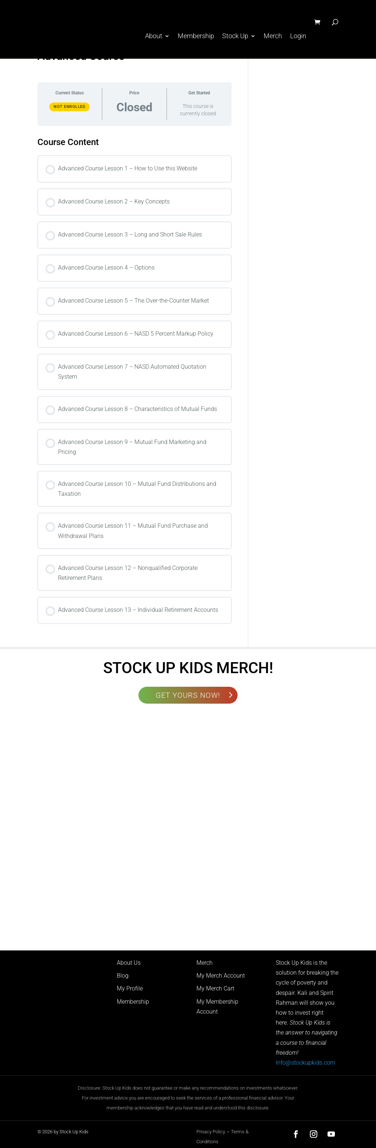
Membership (196, 36)
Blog (123, 975)
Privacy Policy (210, 1131)
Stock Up (235, 36)
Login (298, 36)
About (153, 36)
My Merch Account (220, 975)
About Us (129, 962)
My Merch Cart (215, 988)
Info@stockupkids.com (305, 1062)
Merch (273, 36)
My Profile (130, 988)
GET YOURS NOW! (188, 695)
